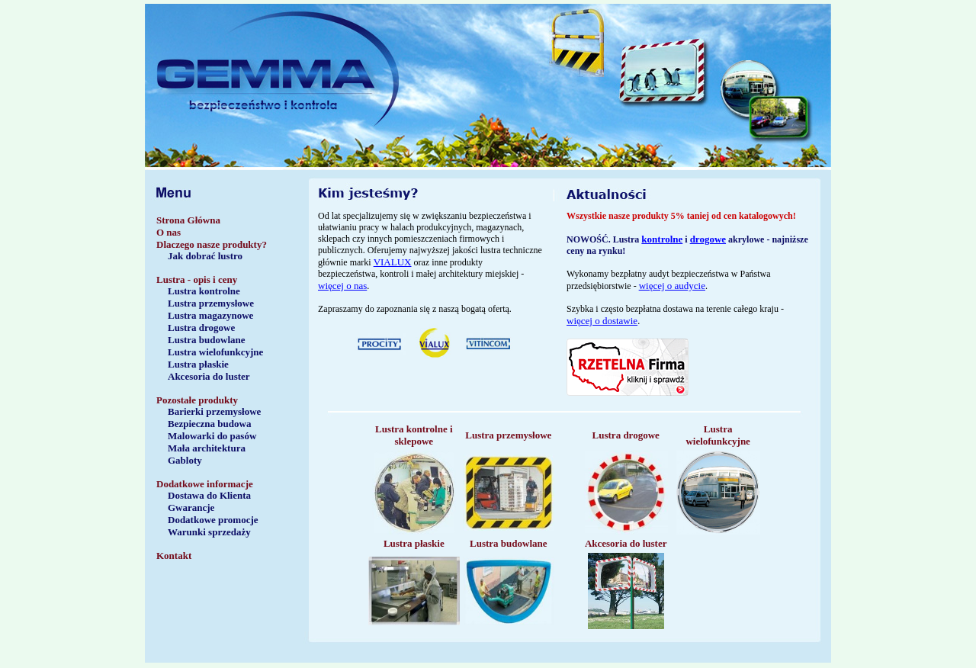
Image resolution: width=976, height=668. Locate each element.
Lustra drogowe (201, 327)
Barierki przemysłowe (214, 411)
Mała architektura (207, 448)
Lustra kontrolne (204, 291)
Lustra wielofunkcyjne (215, 352)
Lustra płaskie (198, 364)
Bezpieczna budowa (209, 423)
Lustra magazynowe (210, 315)
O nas (168, 232)
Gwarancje (191, 507)
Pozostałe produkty (197, 400)
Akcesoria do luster (209, 376)
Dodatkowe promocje (213, 519)
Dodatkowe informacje (204, 484)
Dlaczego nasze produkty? (211, 244)
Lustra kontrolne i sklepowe (414, 435)
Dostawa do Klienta (209, 495)
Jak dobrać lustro (205, 256)
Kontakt (173, 555)
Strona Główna (188, 220)
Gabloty (185, 460)
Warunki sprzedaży (209, 532)
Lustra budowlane (207, 339)
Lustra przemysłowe (211, 303)
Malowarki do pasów (212, 436)
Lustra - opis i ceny (196, 279)
